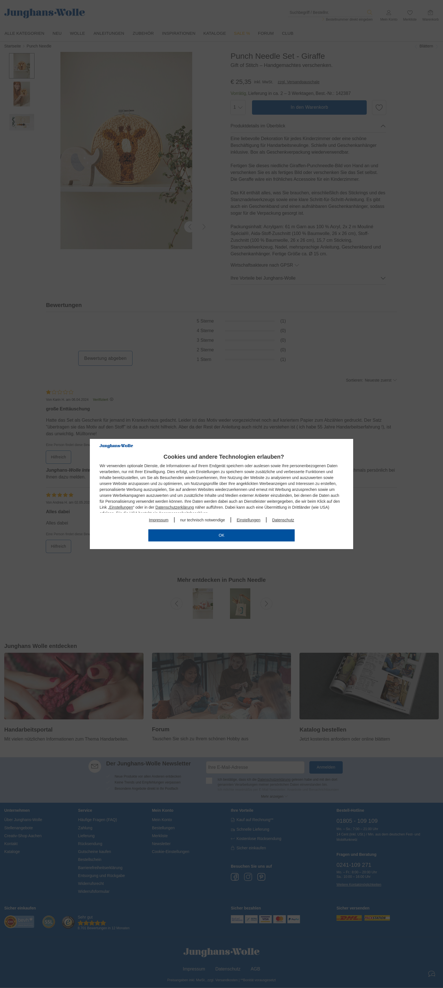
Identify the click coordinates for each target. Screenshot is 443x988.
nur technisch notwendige (202, 520)
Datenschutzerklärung (174, 507)
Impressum (158, 520)
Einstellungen (121, 507)
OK (221, 535)
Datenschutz (283, 520)
